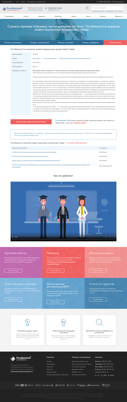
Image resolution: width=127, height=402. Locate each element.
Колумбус (39, 8)
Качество (58, 16)
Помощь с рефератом (90, 42)
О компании (9, 16)
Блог (17, 2)
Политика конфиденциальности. (22, 371)
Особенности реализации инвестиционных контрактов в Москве (34, 152)
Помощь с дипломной (12, 42)
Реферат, (75, 371)
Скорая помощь (115, 42)
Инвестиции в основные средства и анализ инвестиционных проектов (36, 160)
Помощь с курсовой (65, 42)
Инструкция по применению (36, 2)
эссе (79, 371)
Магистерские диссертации (81, 364)
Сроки (73, 16)
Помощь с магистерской (39, 42)
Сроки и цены (51, 371)
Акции (23, 2)
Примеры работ (7, 2)
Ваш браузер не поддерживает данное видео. (63, 211)
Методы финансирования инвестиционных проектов (30, 156)
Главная (49, 361)
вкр (87, 361)
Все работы (36, 58)
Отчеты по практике (78, 366)
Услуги (26, 16)
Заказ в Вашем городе (35, 10)
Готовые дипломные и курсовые (57, 374)
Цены (88, 16)
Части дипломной (50, 58)
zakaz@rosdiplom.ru (101, 371)
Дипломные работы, (79, 361)
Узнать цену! (75, 123)
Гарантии (41, 16)
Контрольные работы (79, 374)
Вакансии (118, 16)
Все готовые (119, 11)
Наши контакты (118, 1)
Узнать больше (13, 270)
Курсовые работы (78, 369)
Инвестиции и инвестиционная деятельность (75, 58)
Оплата (102, 16)
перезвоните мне (54, 10)
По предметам (109, 11)
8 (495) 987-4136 (55, 8)
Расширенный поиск (98, 11)
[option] (27, 330)
